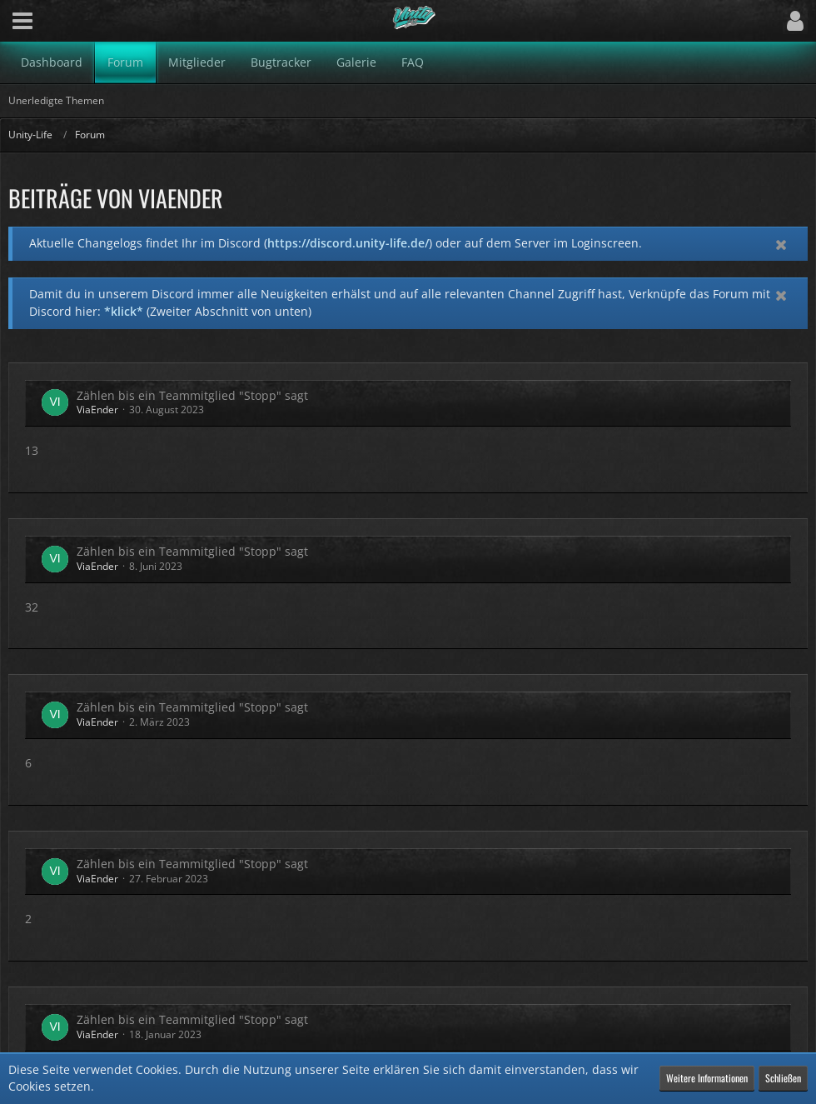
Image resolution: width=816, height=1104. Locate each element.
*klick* (123, 311)
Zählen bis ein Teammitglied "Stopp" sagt (192, 395)
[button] (22, 20)
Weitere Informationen (707, 1078)
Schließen (783, 1078)
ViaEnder (97, 409)
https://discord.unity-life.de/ (348, 243)
